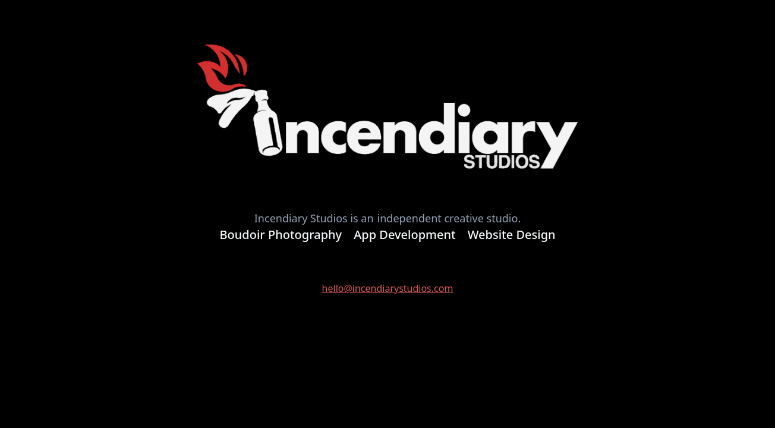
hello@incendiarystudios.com (387, 288)
